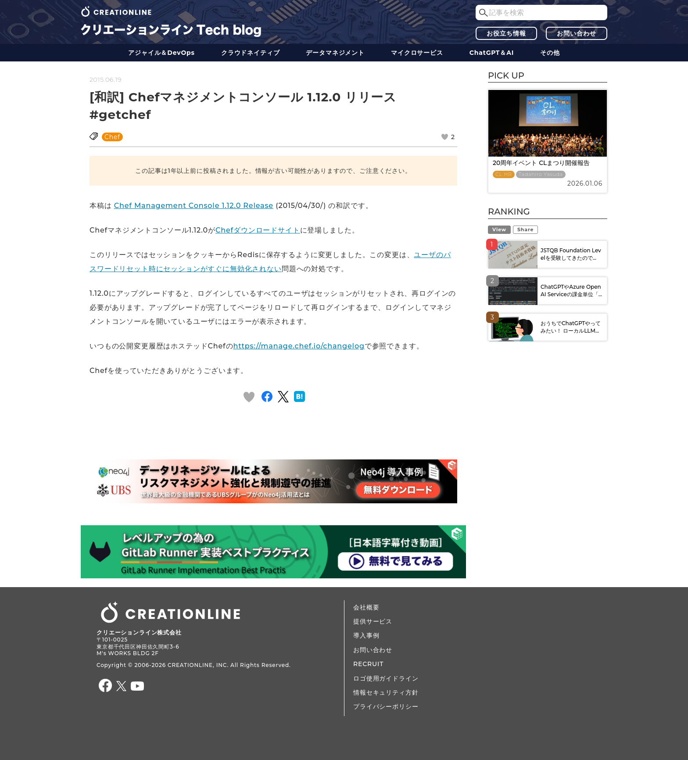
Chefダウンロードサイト (257, 230)
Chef (112, 137)
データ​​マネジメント (335, 53)
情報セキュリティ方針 (385, 692)
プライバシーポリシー (385, 706)
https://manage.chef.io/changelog (298, 346)
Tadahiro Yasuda (541, 174)
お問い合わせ (576, 33)
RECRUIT (368, 664)
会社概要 (366, 607)
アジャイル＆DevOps (161, 53)
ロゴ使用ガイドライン (385, 678)
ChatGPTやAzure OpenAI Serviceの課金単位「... (571, 290)
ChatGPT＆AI (491, 53)
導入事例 (366, 635)
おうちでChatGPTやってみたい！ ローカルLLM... (571, 327)
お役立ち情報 (506, 33)
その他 (550, 53)
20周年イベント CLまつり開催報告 (541, 163)
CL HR (503, 174)
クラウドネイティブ (250, 53)
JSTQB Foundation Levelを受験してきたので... (571, 254)
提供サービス (372, 621)
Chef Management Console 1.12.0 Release (193, 205)
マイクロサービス (417, 53)
